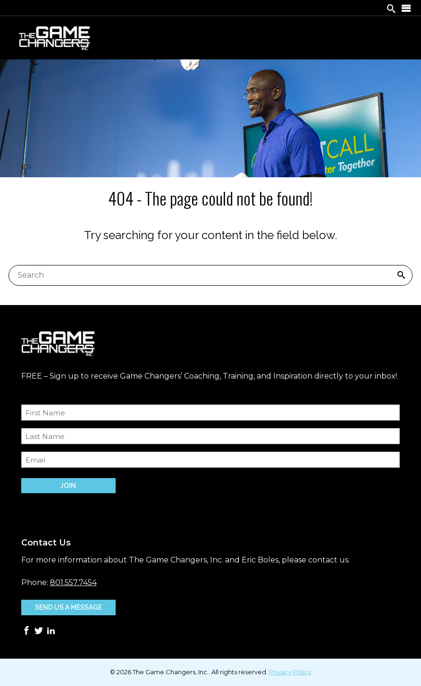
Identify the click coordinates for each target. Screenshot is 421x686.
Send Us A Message (68, 607)
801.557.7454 (73, 582)
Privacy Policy (290, 672)
